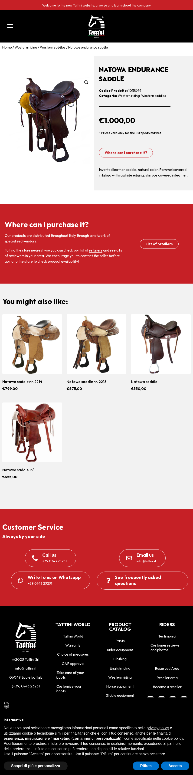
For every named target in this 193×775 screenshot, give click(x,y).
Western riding (26, 47)
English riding (120, 668)
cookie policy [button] (172, 738)
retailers (95, 250)
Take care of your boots (70, 675)
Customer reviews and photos (165, 647)
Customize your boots (69, 688)
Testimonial (167, 636)
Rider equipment (120, 649)
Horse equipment (120, 686)
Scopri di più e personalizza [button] (35, 766)
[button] (40, 26)
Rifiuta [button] (146, 766)
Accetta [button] (175, 766)
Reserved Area (167, 668)
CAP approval (73, 663)
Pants (120, 640)
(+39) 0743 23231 (26, 686)
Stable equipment (120, 695)
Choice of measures (73, 654)
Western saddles (52, 47)
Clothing (120, 659)
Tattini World (73, 636)
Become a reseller (167, 686)
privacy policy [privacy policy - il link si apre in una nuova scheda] (158, 728)
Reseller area (167, 677)
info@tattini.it (25, 668)
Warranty (73, 645)
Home (7, 47)
